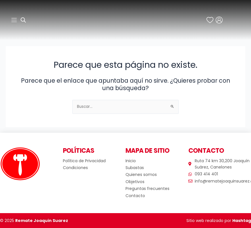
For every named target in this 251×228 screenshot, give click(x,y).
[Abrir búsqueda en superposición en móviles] (23, 20)
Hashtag (241, 220)
